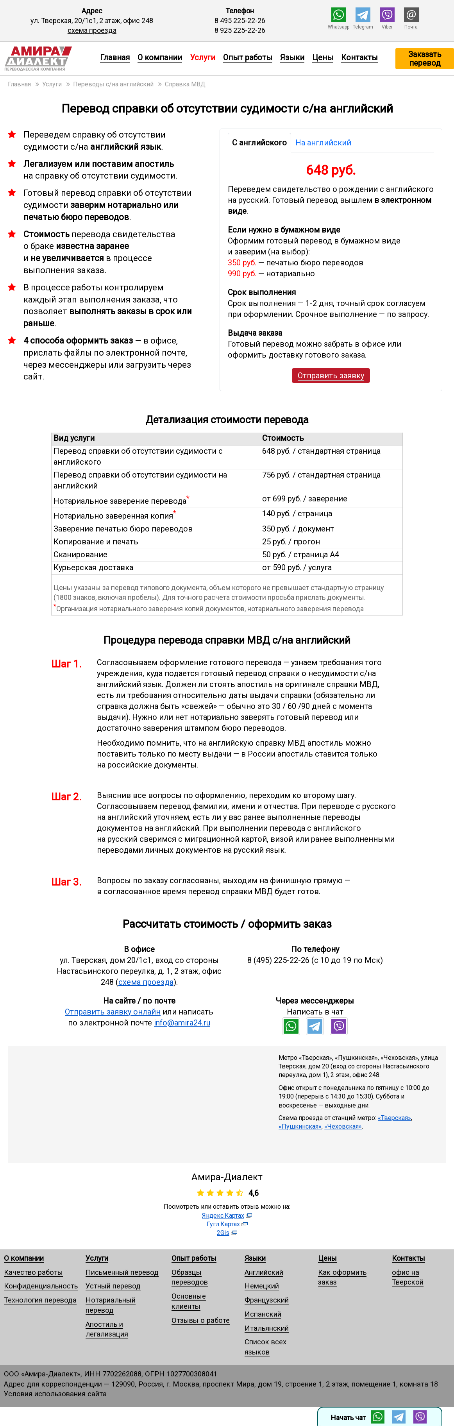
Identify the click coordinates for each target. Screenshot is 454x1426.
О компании (160, 57)
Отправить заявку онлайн (113, 1011)
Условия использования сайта (55, 1394)
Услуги (97, 1258)
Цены (322, 57)
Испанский (263, 1314)
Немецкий (262, 1286)
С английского (259, 142)
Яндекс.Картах (223, 1215)
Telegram (363, 27)
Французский (267, 1300)
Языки (292, 57)
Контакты (359, 57)
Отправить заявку (331, 375)
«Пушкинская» (300, 1126)
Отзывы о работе (201, 1320)
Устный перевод (113, 1286)
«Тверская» (394, 1118)
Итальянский (267, 1328)
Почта (411, 27)
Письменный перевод (122, 1272)
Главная (115, 57)
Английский (264, 1272)
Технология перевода (40, 1300)
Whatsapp (338, 27)
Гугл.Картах (223, 1224)
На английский (323, 142)
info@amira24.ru (182, 1022)
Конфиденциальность (41, 1286)
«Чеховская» (343, 1126)
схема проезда (92, 30)
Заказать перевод (424, 59)
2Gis (223, 1232)
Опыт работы (247, 57)
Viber (387, 27)
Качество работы (33, 1272)
